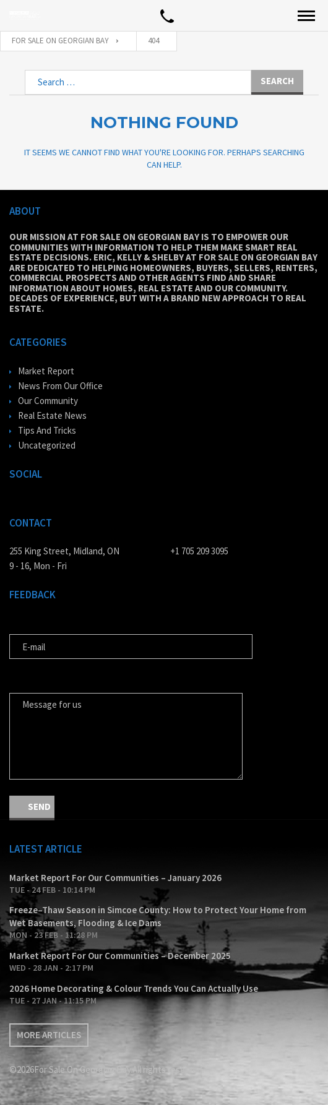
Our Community (48, 400)
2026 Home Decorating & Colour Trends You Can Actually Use (133, 988)
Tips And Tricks (47, 430)
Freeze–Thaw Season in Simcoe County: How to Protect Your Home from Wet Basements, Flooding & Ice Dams (157, 916)
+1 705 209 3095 (199, 551)
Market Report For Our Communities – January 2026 (115, 878)
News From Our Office (60, 386)
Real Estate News (52, 415)
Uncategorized (47, 445)
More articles (49, 1035)
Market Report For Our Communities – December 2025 (120, 955)
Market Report (46, 371)
